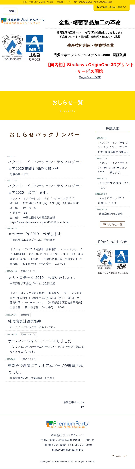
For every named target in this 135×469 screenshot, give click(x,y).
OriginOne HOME (90, 77)
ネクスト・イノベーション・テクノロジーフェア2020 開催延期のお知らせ (113, 147)
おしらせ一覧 (112, 224)
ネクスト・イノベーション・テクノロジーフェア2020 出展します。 (113, 167)
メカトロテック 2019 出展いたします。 (42, 278)
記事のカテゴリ (28, 271)
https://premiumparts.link (67, 449)
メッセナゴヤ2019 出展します (34, 234)
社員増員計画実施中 (25, 321)
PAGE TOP (119, 456)
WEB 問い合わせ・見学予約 (112, 7)
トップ (62, 111)
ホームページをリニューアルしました (40, 341)
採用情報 (25, 315)
